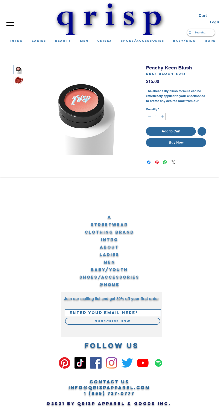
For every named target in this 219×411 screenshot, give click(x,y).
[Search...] (200, 32)
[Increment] (162, 116)
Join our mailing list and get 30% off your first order (111, 298)
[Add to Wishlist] (202, 131)
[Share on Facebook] (148, 162)
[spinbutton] (156, 116)
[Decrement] (149, 116)
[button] (10, 24)
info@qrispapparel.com (109, 387)
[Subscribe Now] (112, 321)
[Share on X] (173, 162)
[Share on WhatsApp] (165, 162)
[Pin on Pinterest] (157, 162)
